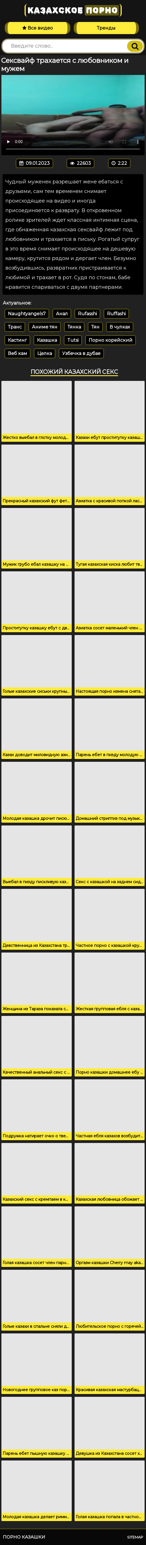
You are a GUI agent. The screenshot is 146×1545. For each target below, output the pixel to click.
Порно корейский (110, 340)
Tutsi (73, 340)
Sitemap (135, 1537)
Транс (15, 327)
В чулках (120, 327)
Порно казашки (24, 1537)
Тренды (106, 28)
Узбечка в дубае (81, 353)
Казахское (73, 10)
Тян (95, 327)
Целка (44, 353)
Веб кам (17, 353)
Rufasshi (87, 313)
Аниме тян (44, 327)
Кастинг (17, 340)
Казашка (47, 340)
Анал (62, 313)
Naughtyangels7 (27, 313)
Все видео (37, 28)
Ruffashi (116, 313)
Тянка (74, 327)
